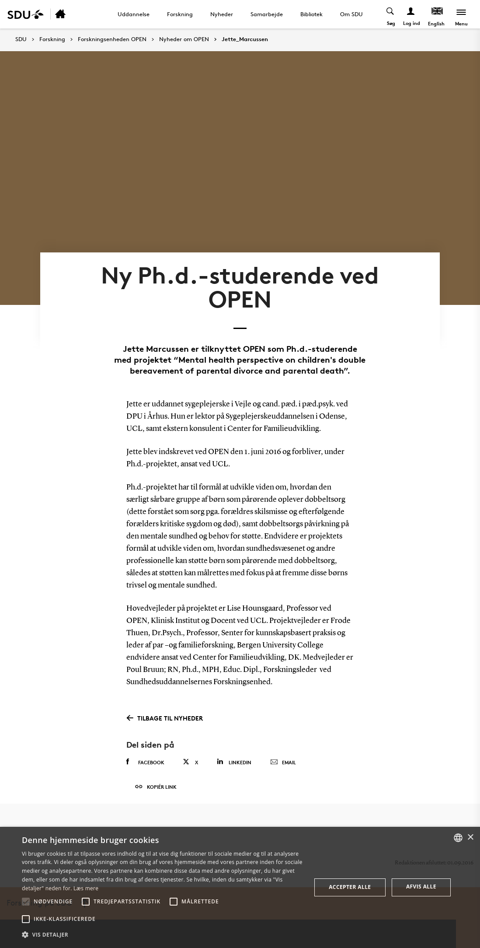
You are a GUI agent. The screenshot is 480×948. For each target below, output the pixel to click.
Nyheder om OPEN (184, 39)
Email (283, 762)
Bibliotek (311, 13)
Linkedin (234, 762)
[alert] (240, 887)
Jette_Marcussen (245, 39)
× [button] (470, 837)
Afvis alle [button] (421, 886)
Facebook (145, 762)
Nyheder (221, 13)
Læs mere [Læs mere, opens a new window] (85, 888)
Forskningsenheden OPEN (112, 39)
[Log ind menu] (411, 14)
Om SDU (351, 13)
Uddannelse (134, 13)
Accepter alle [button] (350, 887)
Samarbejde (266, 13)
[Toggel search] (391, 14)
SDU (21, 39)
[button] (26, 901)
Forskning (180, 13)
